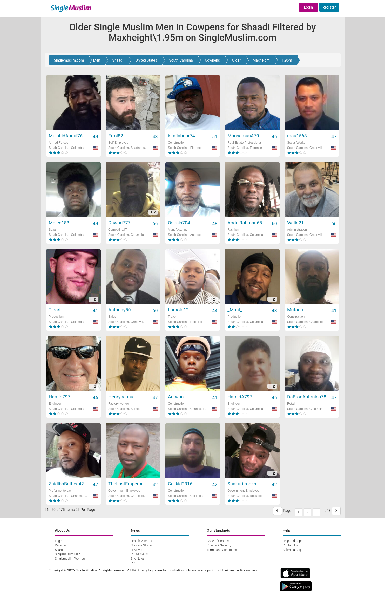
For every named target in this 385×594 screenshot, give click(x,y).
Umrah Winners (141, 541)
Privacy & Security (219, 545)
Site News (138, 558)
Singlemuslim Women (70, 558)
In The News (139, 554)
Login (308, 7)
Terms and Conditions (222, 550)
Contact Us (290, 545)
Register (329, 7)
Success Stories (142, 545)
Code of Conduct (218, 541)
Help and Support (295, 541)
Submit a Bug (292, 550)
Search (59, 550)
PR (133, 563)
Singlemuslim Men (67, 554)
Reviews (136, 550)
